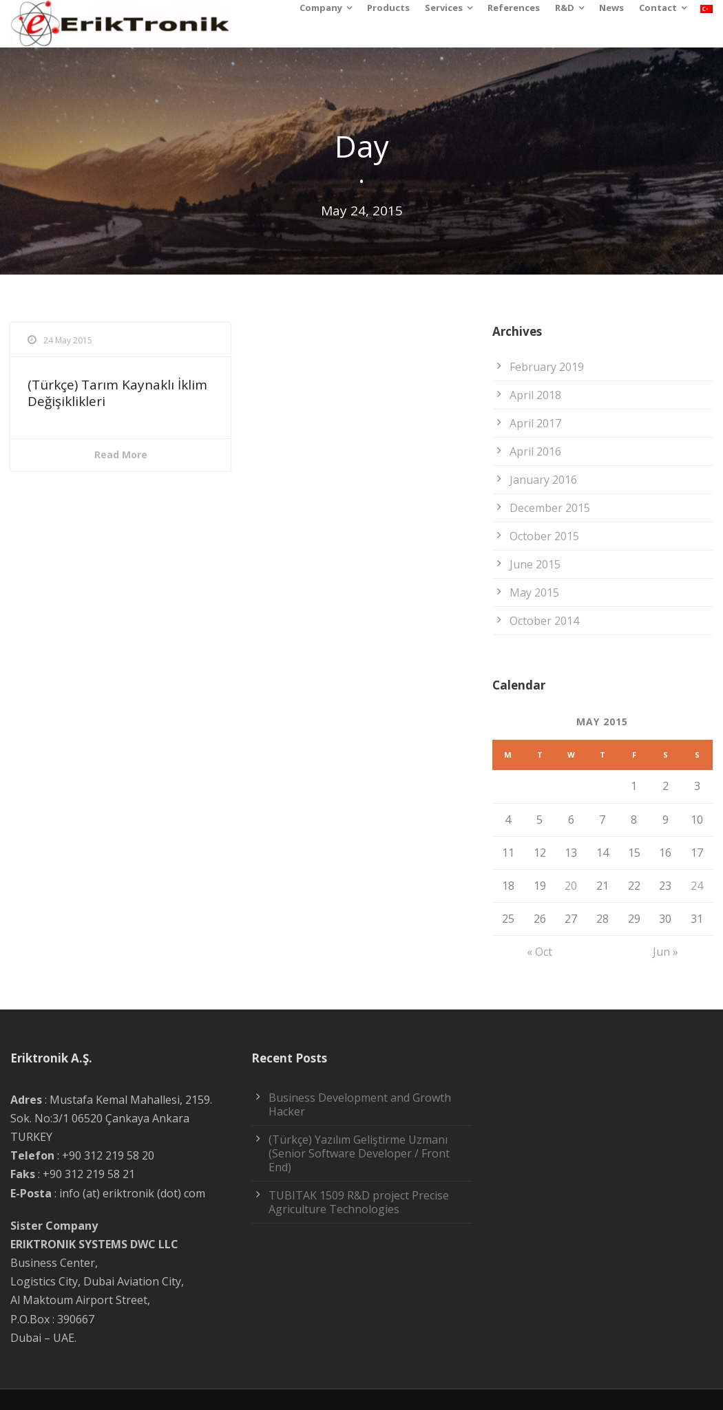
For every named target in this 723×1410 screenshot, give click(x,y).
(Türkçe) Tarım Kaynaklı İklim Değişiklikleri (117, 393)
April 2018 (535, 395)
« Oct (539, 951)
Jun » (665, 951)
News (611, 7)
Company (321, 7)
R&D (564, 7)
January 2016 (543, 479)
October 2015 (544, 536)
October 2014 (544, 620)
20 (571, 885)
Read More (120, 454)
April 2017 (535, 423)
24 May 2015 (67, 340)
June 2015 (535, 564)
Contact (658, 7)
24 (697, 885)
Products (388, 7)
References (514, 7)
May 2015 (534, 592)
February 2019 (547, 366)
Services (444, 7)
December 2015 (550, 507)
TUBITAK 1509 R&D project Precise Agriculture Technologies (359, 1202)
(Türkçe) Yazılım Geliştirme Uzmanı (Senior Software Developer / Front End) (359, 1153)
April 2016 (535, 451)
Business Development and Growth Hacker (360, 1104)
